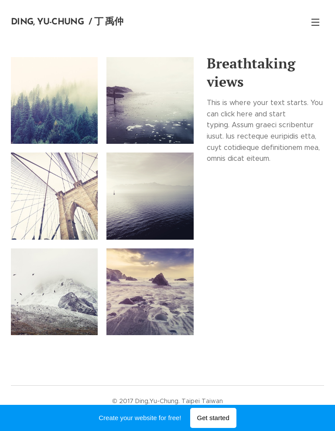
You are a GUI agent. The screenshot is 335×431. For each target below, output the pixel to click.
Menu (315, 22)
